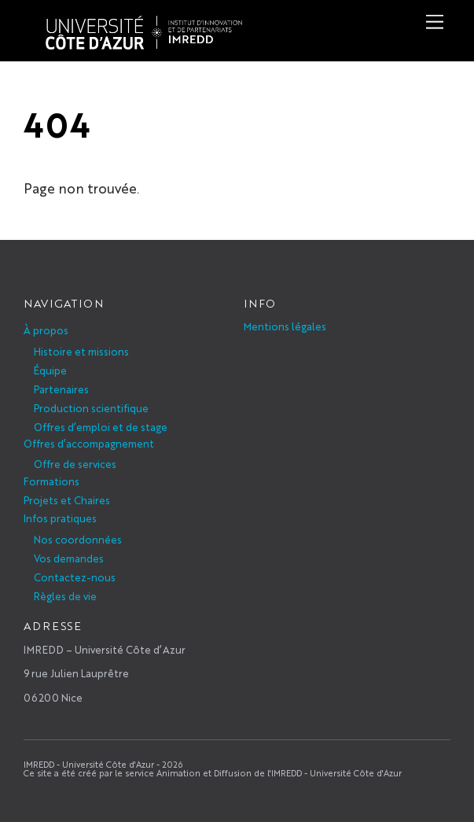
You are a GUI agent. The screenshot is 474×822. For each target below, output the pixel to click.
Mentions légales (285, 326)
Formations (51, 481)
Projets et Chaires (67, 500)
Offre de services (75, 463)
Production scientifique (91, 408)
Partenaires (61, 389)
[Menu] (434, 22)
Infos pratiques (60, 518)
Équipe (50, 370)
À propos (46, 330)
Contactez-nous (75, 577)
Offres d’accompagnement (89, 443)
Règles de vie (65, 596)
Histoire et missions (81, 351)
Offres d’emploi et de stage (100, 426)
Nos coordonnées (78, 539)
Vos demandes (69, 558)
